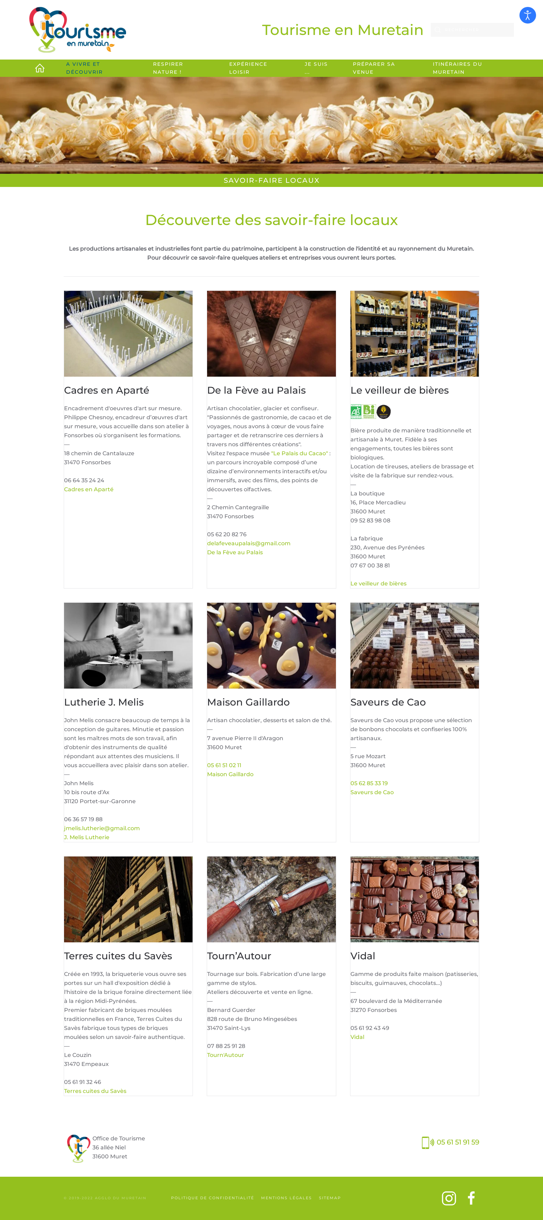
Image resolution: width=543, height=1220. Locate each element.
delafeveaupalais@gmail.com (249, 543)
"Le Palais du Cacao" (299, 453)
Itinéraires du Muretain (457, 68)
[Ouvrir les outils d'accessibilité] (527, 15)
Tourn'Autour (225, 1055)
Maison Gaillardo (230, 774)
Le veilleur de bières (378, 583)
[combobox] (472, 30)
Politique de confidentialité (212, 1197)
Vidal (357, 1037)
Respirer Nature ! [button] (168, 68)
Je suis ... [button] (316, 68)
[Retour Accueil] (77, 30)
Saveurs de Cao (372, 792)
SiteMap (330, 1197)
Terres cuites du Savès (95, 1091)
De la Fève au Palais (235, 552)
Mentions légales (286, 1197)
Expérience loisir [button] (248, 68)
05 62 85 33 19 (369, 783)
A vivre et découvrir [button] (84, 68)
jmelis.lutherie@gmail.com (102, 828)
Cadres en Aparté (89, 489)
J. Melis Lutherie (86, 837)
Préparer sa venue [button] (374, 68)
